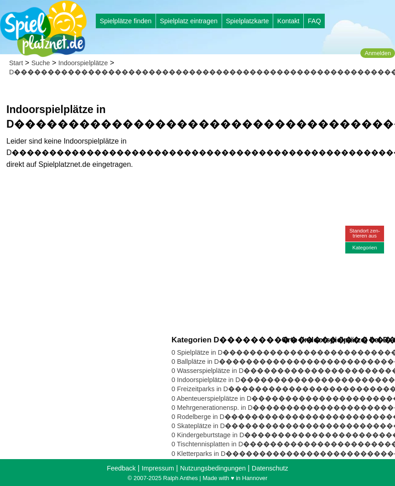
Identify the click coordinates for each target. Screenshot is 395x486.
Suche (40, 63)
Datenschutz (270, 468)
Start (16, 63)
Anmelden (377, 53)
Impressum (157, 468)
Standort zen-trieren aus (364, 233)
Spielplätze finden (126, 21)
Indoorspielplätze (83, 63)
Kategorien (364, 247)
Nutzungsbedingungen (213, 468)
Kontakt (288, 21)
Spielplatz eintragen (188, 21)
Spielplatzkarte (247, 21)
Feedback (121, 468)
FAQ (314, 21)
